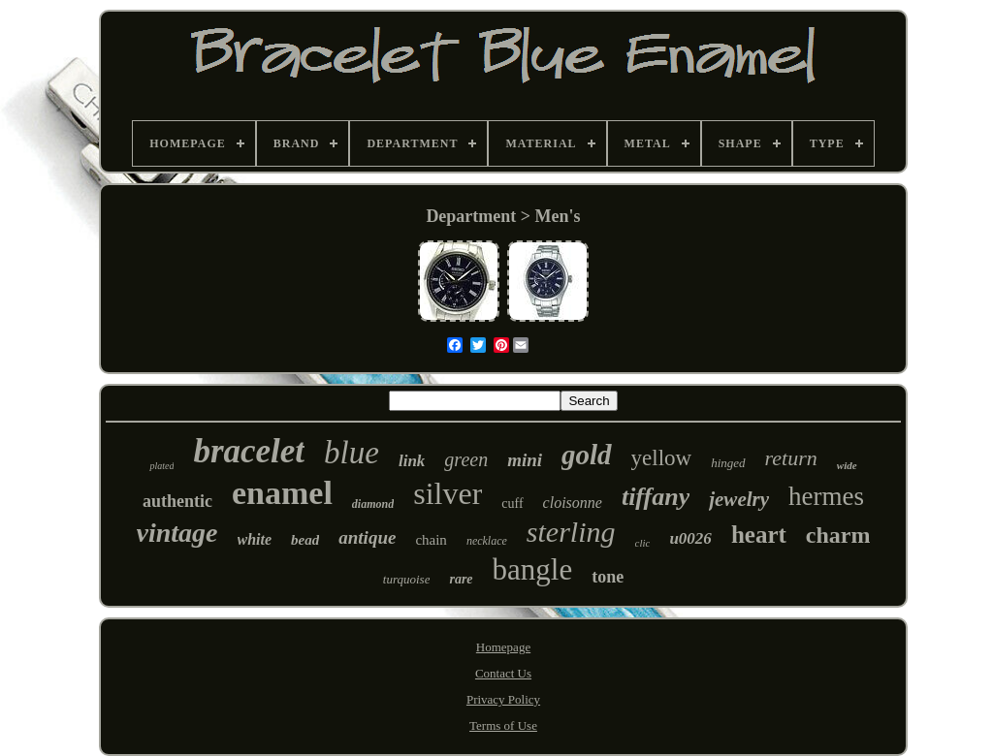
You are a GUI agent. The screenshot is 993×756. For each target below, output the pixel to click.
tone (608, 576)
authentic (177, 501)
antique (367, 537)
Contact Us (503, 673)
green (466, 459)
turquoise (407, 579)
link (412, 461)
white (255, 539)
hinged (728, 463)
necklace (486, 541)
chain (430, 540)
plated (161, 465)
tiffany (655, 497)
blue (351, 452)
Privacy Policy (503, 699)
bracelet (248, 451)
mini (524, 460)
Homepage (503, 647)
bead (305, 540)
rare (460, 579)
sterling (571, 532)
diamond (373, 504)
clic (643, 543)
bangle (533, 569)
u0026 (690, 538)
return (791, 458)
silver (447, 493)
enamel (282, 493)
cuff (512, 503)
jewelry (739, 499)
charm (838, 535)
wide (847, 465)
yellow (661, 458)
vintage (177, 533)
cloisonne (572, 502)
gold (586, 454)
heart (758, 534)
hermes (826, 496)
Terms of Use (503, 725)
